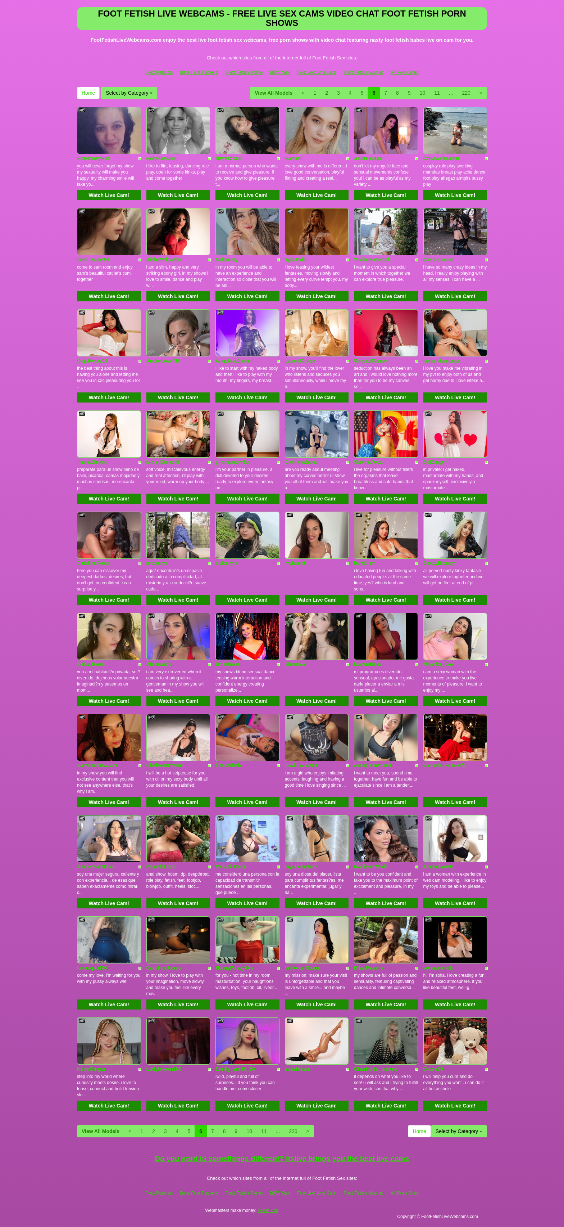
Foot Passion (159, 72)
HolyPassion (161, 158)
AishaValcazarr (164, 259)
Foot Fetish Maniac (363, 72)
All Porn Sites (405, 72)
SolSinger (435, 462)
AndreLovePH (163, 361)
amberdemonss (441, 361)
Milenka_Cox (438, 664)
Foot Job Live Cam (316, 72)
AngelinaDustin (234, 361)
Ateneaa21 (159, 664)
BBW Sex (280, 72)
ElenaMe (295, 664)
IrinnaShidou (92, 462)
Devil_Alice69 (301, 765)
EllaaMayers (368, 968)
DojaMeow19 (92, 361)
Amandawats (438, 866)
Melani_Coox (230, 866)
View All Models (273, 93)
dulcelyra (226, 563)
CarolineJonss (163, 968)
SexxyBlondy (439, 563)
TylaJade (295, 259)
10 (423, 93)
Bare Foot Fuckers (199, 72)
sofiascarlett (438, 968)
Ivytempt (295, 563)
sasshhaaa (298, 1069)
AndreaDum (368, 158)
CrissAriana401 (441, 158)
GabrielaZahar (302, 462)
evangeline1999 (372, 765)
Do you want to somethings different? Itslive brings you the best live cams (282, 1159)
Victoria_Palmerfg (444, 765)
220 (466, 93)
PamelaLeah (161, 866)
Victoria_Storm (302, 968)
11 (437, 93)
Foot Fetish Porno (244, 72)
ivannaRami (368, 664)
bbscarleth (228, 765)
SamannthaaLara (97, 765)
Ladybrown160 (164, 1069)
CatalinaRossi (93, 563)
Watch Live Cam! (109, 195)
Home (88, 93)
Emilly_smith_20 (235, 1069)
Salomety (226, 259)
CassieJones (438, 259)
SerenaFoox (368, 462)
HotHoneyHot (93, 158)
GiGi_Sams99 (93, 259)
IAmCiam (365, 563)
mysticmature (301, 866)
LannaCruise (300, 361)
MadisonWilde (371, 866)
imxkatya (157, 563)
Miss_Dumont (162, 462)
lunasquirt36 (92, 968)
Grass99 (433, 1069)
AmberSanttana (95, 866)
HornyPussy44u (234, 968)
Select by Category (129, 93)
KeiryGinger (91, 1069)
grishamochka (232, 462)
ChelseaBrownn (165, 765)
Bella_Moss (91, 664)
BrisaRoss (227, 664)
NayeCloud (228, 158)
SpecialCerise (370, 361)
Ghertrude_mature (376, 1069)
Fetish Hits (268, 1210)
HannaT (294, 158)
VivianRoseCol (371, 259)
